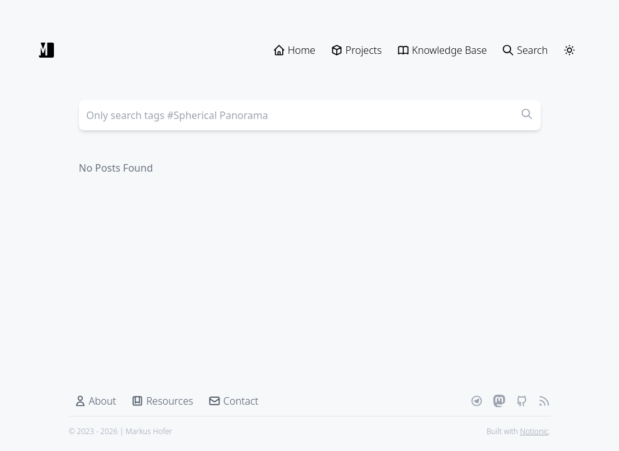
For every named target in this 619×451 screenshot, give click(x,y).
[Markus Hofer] (46, 50)
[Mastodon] (499, 401)
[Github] (522, 401)
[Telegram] (476, 401)
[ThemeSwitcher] (569, 50)
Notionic (534, 431)
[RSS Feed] (544, 401)
